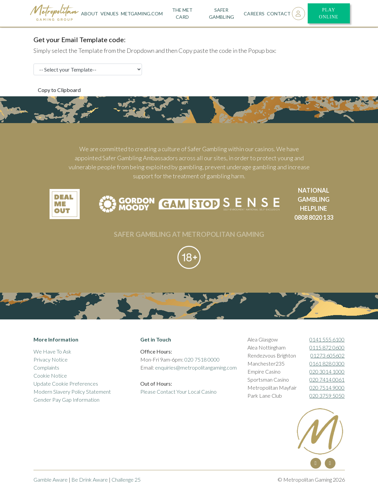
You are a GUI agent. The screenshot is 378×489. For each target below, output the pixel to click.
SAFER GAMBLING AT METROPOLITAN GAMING (189, 234)
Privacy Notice (50, 359)
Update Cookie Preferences (65, 383)
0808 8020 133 (313, 217)
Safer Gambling (221, 13)
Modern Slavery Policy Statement (72, 391)
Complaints (46, 367)
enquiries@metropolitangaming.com (196, 367)
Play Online (328, 13)
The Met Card (182, 13)
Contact (279, 13)
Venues (109, 13)
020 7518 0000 (202, 359)
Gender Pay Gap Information (66, 399)
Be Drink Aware (89, 479)
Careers (254, 13)
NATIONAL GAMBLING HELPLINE (313, 199)
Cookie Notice (50, 375)
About (89, 13)
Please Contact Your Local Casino (178, 391)
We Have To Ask (52, 351)
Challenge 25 (126, 479)
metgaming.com (142, 13)
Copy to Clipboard (59, 90)
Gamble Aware (50, 479)
